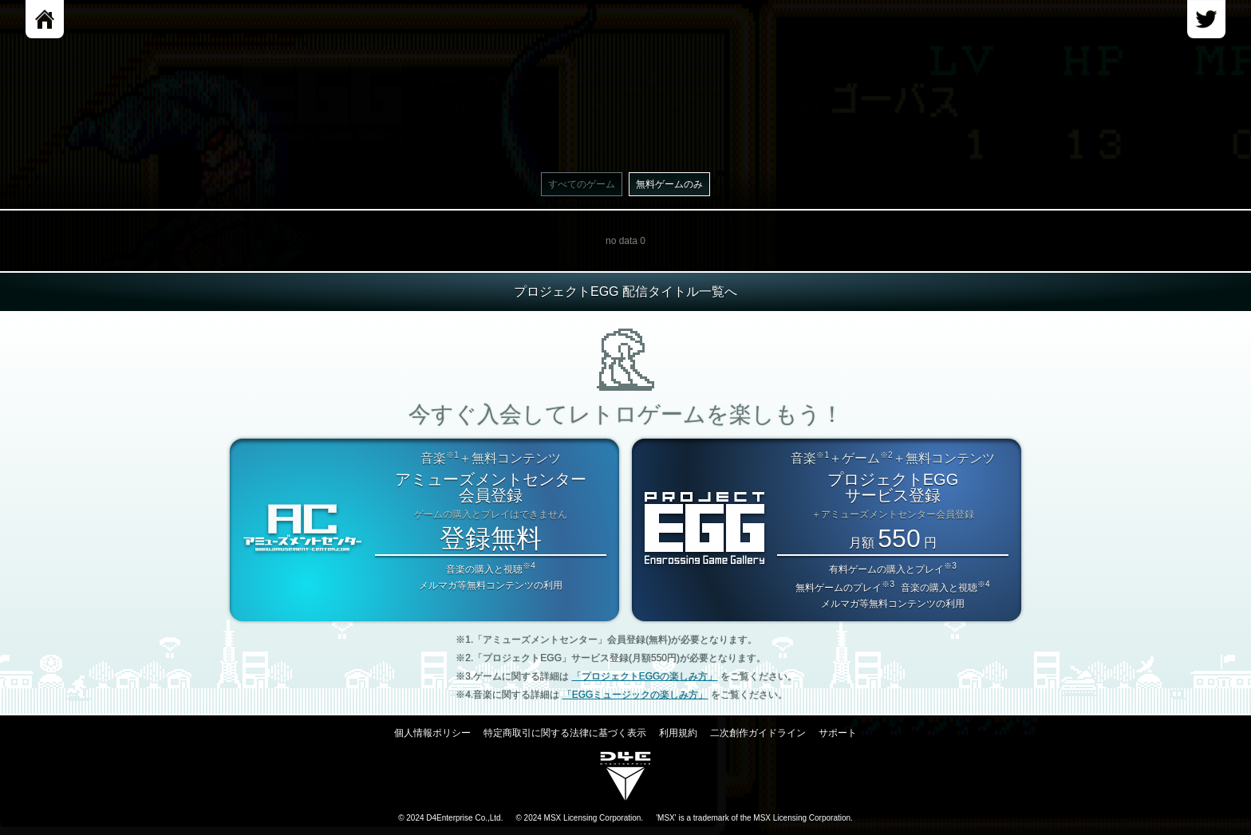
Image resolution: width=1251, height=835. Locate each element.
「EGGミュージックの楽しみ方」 (635, 694)
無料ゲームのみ (669, 184)
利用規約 (678, 733)
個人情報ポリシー (432, 733)
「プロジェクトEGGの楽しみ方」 (645, 676)
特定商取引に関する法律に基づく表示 (564, 733)
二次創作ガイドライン (758, 733)
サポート (838, 733)
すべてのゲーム (581, 184)
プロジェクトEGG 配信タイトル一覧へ (625, 291)
